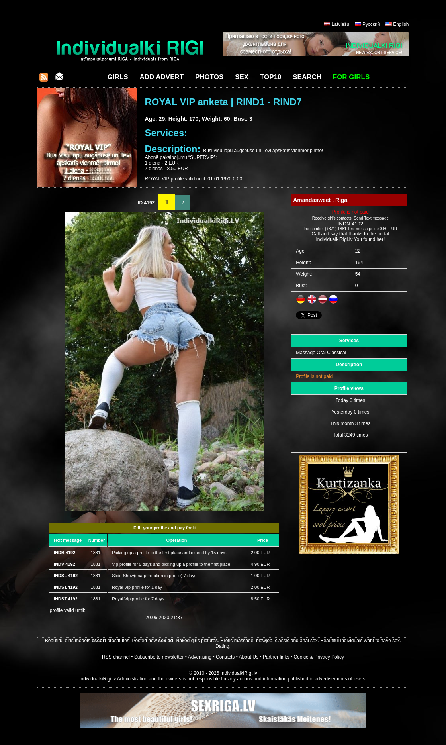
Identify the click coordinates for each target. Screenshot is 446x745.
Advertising (199, 657)
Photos (209, 77)
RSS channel (116, 657)
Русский (371, 24)
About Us (248, 657)
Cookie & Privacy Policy (318, 657)
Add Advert (161, 77)
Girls (118, 77)
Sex (241, 77)
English (401, 24)
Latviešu (341, 24)
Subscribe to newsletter (159, 657)
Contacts (225, 657)
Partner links (276, 657)
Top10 (271, 77)
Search (307, 77)
